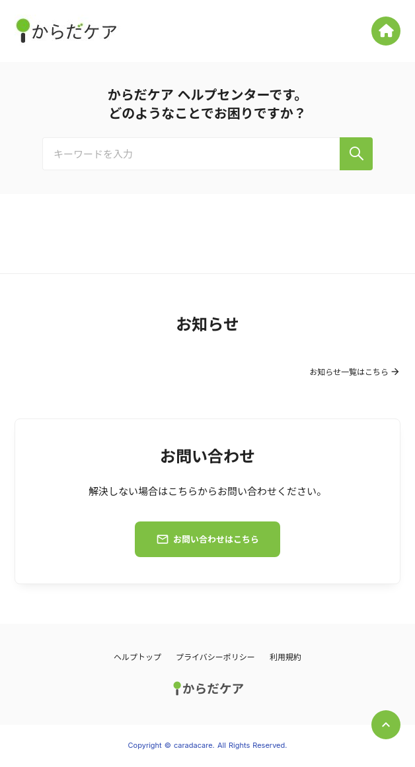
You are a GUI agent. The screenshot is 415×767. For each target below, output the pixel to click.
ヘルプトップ (137, 657)
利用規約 (285, 657)
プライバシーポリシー (215, 657)
